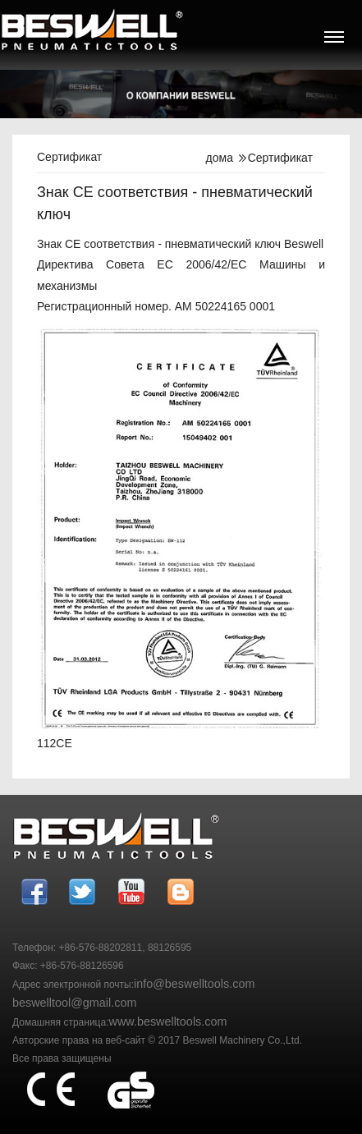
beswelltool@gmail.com (74, 1002)
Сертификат (280, 157)
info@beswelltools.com (194, 983)
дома (219, 157)
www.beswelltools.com (168, 1021)
